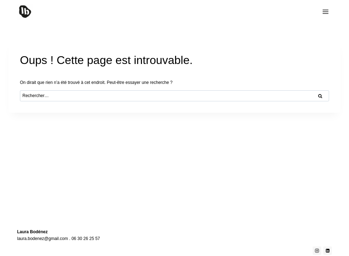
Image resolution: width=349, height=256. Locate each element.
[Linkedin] (327, 250)
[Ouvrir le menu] (325, 11)
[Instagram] (317, 250)
